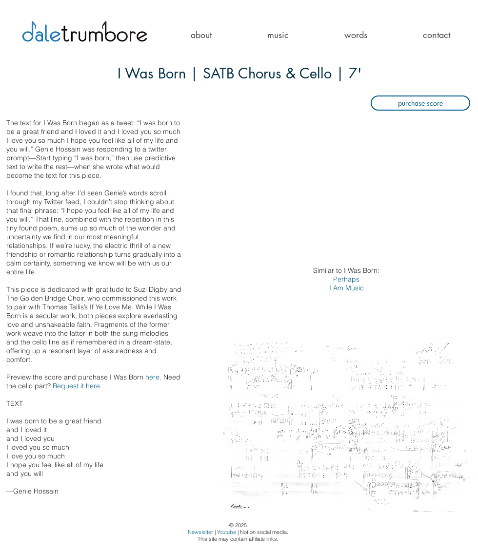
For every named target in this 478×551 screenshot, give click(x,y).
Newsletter (200, 532)
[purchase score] (420, 103)
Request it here (76, 385)
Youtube (226, 532)
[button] (278, 35)
